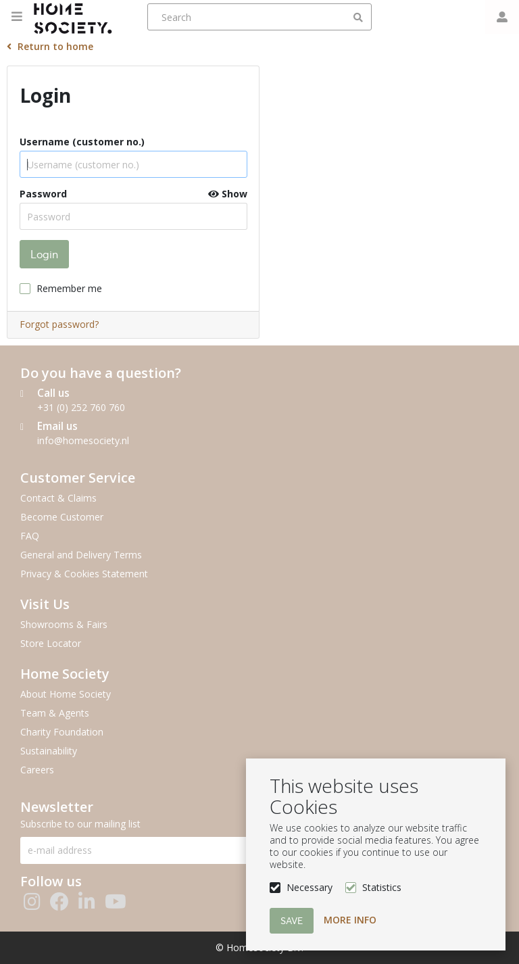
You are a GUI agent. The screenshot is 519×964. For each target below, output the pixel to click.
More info (350, 919)
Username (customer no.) (82, 142)
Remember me (69, 288)
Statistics (381, 887)
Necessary (309, 887)
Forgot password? (59, 324)
